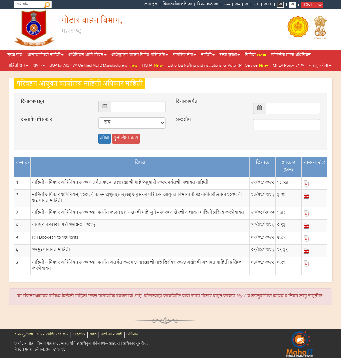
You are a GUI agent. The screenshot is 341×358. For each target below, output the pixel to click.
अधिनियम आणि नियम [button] (87, 55)
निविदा (255, 55)
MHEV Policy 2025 (288, 66)
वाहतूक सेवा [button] (320, 66)
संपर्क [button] (39, 66)
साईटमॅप (79, 335)
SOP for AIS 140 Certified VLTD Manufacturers (94, 66)
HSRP (153, 66)
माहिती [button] (208, 55)
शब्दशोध (182, 120)
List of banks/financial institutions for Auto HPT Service (218, 66)
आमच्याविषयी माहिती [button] (45, 55)
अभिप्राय (132, 335)
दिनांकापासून (32, 102)
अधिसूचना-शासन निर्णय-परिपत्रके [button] (139, 55)
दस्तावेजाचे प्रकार (36, 120)
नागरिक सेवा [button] (184, 55)
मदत (93, 335)
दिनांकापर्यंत (186, 102)
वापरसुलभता (23, 335)
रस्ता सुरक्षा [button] (229, 55)
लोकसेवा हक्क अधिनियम (291, 55)
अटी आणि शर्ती (111, 335)
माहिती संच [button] (17, 66)
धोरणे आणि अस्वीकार (53, 335)
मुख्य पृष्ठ (14, 55)
